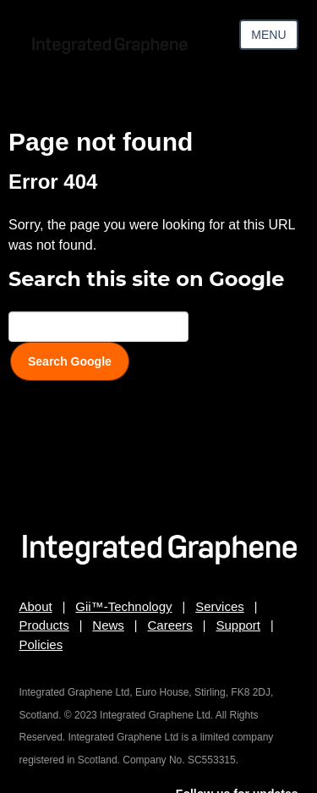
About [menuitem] (35, 606)
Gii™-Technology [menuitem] (123, 606)
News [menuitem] (108, 625)
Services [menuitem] (219, 606)
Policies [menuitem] (41, 644)
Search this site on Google (146, 279)
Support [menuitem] (238, 625)
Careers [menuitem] (170, 625)
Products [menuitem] (44, 625)
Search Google (70, 361)
